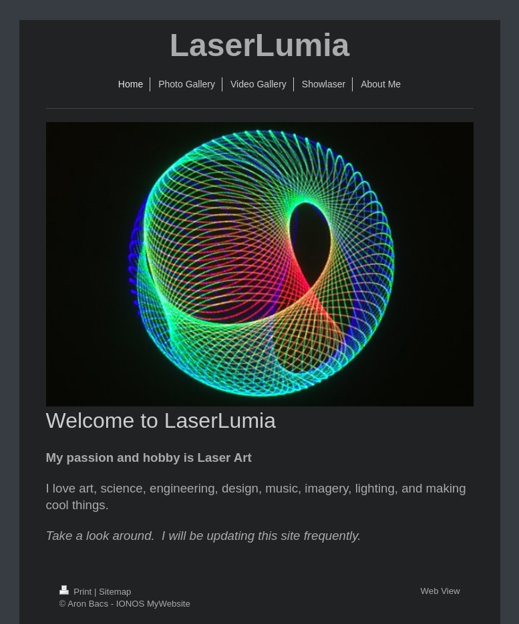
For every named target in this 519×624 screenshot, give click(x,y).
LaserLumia (259, 45)
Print (76, 592)
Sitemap (115, 592)
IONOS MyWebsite (153, 604)
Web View (440, 591)
